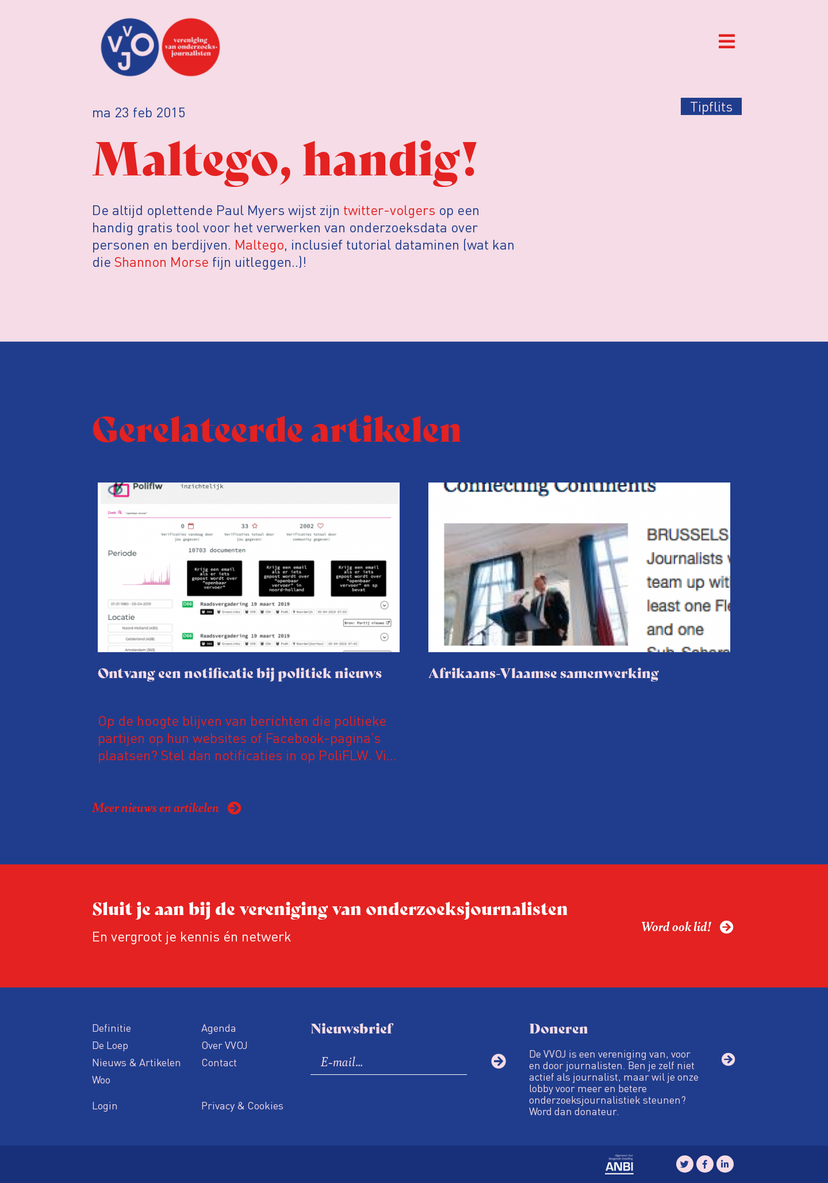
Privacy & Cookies (242, 1105)
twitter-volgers (389, 210)
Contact (219, 1062)
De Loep (110, 1044)
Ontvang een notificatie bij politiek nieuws (240, 672)
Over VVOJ (224, 1044)
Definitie (111, 1027)
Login (105, 1105)
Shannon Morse (161, 261)
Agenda (218, 1027)
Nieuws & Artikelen (136, 1062)
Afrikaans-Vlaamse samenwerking (543, 672)
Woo (101, 1079)
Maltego (259, 244)
